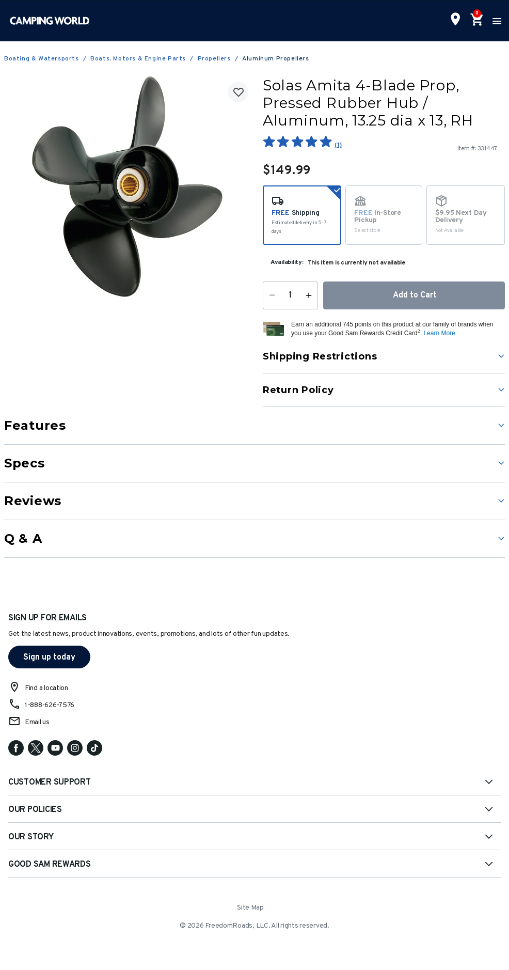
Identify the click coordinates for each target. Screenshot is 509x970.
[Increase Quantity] (311, 295)
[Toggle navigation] (495, 20)
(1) (338, 145)
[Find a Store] (455, 20)
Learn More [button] (439, 333)
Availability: (287, 262)
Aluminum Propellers (275, 59)
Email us (37, 722)
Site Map (250, 907)
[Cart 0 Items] (476, 20)
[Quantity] (290, 295)
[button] (397, 329)
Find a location (46, 688)
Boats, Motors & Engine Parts (138, 59)
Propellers (214, 59)
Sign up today (49, 657)
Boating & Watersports (41, 59)
